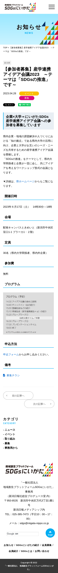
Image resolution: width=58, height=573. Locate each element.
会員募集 (47, 545)
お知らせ (8, 545)
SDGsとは (26, 551)
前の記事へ (18, 395)
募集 (26, 98)
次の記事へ (39, 404)
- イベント (9, 434)
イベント (29, 93)
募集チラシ (11, 375)
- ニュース (9, 429)
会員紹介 (13, 551)
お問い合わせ (42, 551)
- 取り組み (9, 438)
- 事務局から (10, 447)
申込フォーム (11, 354)
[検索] (23, 534)
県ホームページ (25, 181)
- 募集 (6, 443)
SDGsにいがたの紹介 (27, 545)
